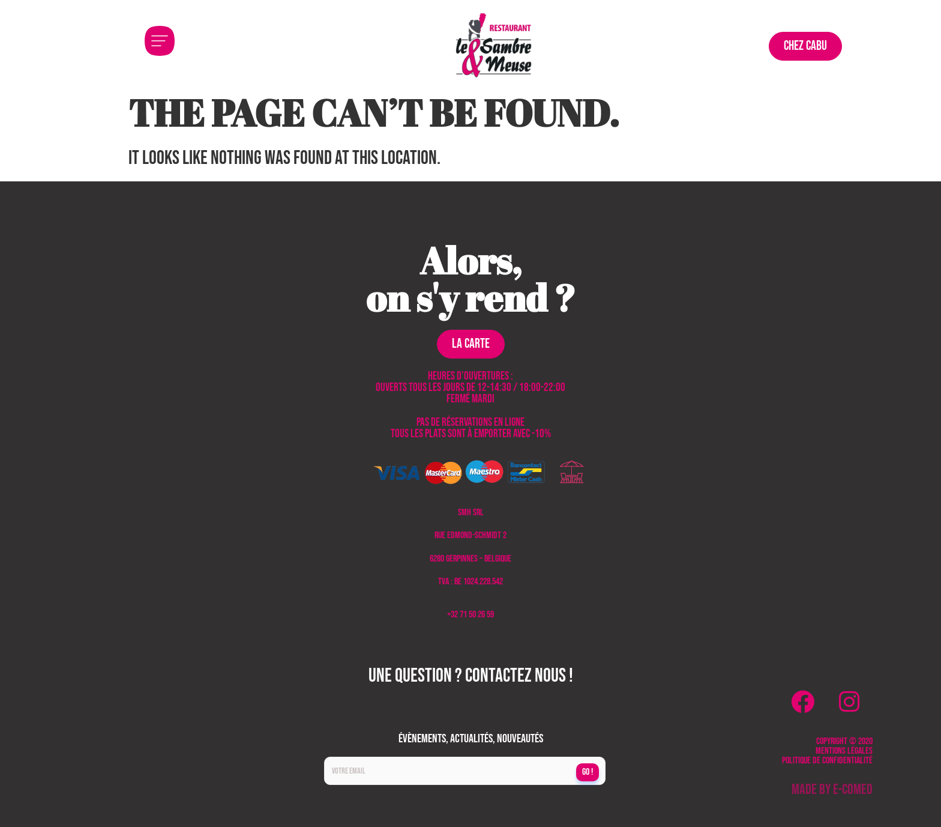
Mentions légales (844, 751)
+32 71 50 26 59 (470, 614)
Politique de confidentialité (827, 760)
